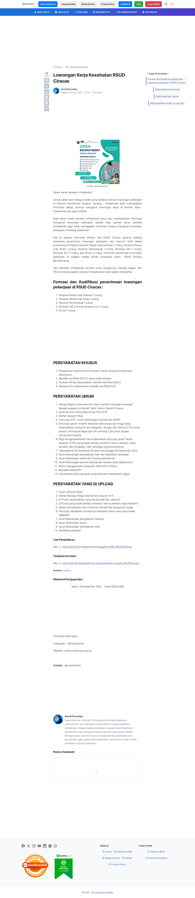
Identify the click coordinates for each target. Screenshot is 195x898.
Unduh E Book (156, 851)
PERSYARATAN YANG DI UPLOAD (167, 103)
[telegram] (46, 97)
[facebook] (46, 80)
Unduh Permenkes (156, 858)
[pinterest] (46, 103)
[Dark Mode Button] (166, 4)
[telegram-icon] (50, 846)
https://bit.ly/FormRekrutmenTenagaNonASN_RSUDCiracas (96, 546)
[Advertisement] (97, 40)
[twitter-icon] (28, 846)
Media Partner (88, 4)
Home (107, 851)
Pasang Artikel (68, 4)
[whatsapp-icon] (55, 846)
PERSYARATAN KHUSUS (167, 89)
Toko (138, 4)
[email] (46, 108)
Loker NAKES (153, 4)
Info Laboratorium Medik (102, 892)
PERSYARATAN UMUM (167, 96)
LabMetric (125, 4)
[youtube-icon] (39, 846)
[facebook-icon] (23, 846)
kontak (127, 858)
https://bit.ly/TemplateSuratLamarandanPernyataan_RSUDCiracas (100, 563)
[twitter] (46, 86)
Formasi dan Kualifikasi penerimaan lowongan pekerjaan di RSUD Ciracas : (167, 81)
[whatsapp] (46, 91)
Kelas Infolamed (47, 4)
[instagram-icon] (34, 846)
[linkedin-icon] (44, 846)
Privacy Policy (107, 4)
